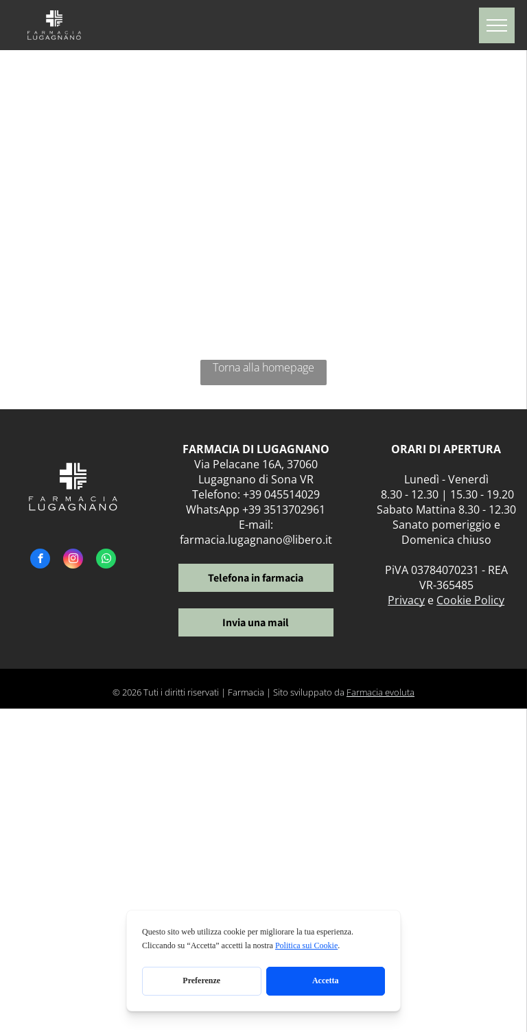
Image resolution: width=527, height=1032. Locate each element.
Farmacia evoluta (380, 692)
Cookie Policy (470, 600)
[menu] (497, 25)
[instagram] (73, 560)
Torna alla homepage (263, 367)
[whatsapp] (106, 560)
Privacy (406, 600)
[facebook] (40, 560)
